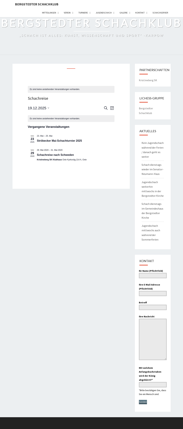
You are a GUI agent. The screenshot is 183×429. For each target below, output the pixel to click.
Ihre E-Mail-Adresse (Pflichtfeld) (153, 289)
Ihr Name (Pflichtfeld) (153, 273)
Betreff (153, 305)
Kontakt (140, 12)
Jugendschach (104, 12)
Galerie (124, 12)
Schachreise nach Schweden (55, 154)
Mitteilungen (49, 12)
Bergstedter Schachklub (36, 4)
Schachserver (160, 12)
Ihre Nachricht (153, 338)
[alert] (71, 89)
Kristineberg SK (148, 80)
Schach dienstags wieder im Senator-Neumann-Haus (152, 169)
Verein (67, 12)
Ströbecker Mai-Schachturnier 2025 (59, 140)
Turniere (83, 12)
